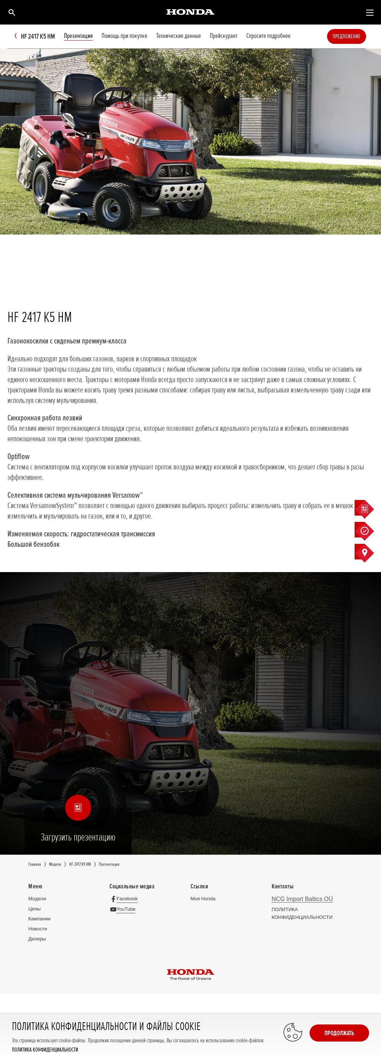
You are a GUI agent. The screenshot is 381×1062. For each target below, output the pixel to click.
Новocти (37, 929)
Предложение (358, 36)
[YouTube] (124, 909)
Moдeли (37, 898)
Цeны (34, 908)
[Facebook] (125, 898)
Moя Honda (202, 898)
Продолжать (339, 1033)
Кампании (39, 918)
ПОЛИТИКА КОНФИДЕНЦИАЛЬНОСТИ (45, 1049)
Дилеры (37, 939)
